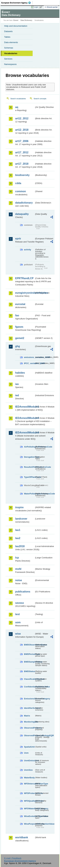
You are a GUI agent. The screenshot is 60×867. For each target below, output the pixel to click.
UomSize (28, 770)
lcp (17, 557)
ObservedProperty (29, 728)
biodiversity (22, 175)
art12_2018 (21, 129)
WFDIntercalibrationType (29, 783)
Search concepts (40, 99)
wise (18, 633)
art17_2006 (21, 141)
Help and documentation (15, 26)
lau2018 (20, 546)
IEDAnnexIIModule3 (25, 418)
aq (16, 107)
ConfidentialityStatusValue (29, 686)
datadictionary (24, 202)
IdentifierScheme (29, 708)
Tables (7, 37)
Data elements (11, 42)
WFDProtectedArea (29, 793)
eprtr (18, 238)
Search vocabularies (18, 99)
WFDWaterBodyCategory (29, 808)
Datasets (8, 31)
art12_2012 (21, 118)
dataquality (22, 214)
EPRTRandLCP (24, 278)
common (20, 191)
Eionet (15, 20)
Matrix (27, 715)
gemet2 (19, 338)
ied (17, 395)
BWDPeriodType (29, 654)
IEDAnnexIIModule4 (25, 432)
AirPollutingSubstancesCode (29, 447)
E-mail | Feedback (12, 858)
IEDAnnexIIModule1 (25, 406)
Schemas (8, 48)
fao (17, 315)
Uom (26, 753)
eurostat (20, 304)
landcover (21, 518)
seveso (19, 603)
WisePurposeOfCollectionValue (29, 824)
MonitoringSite (29, 722)
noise (18, 580)
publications (22, 591)
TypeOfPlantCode (29, 477)
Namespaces (10, 64)
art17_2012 (21, 152)
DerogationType (29, 457)
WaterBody (29, 777)
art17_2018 (21, 163)
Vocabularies (10, 53)
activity (27, 249)
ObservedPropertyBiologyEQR (29, 735)
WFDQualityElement (29, 801)
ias (17, 384)
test (17, 614)
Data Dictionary (26, 20)
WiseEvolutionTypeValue (29, 816)
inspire (19, 507)
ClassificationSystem (29, 679)
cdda (18, 183)
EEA (17, 2)
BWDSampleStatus (29, 662)
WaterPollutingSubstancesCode (29, 493)
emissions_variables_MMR (29, 357)
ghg (17, 346)
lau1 (17, 530)
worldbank (21, 837)
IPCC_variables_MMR (29, 363)
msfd (18, 569)
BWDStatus (29, 671)
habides (20, 372)
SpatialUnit (29, 747)
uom (18, 622)
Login (36, 7)
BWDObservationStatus (29, 645)
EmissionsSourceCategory (29, 698)
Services (8, 59)
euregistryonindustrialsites (25, 292)
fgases (19, 326)
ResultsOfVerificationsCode (29, 467)
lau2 (17, 538)
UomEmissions (29, 760)
